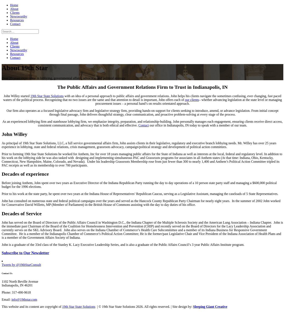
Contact (15, 24)
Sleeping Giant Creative (210, 306)
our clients (192, 100)
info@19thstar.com (24, 299)
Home (14, 5)
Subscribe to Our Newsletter (25, 253)
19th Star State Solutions (47, 96)
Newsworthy (18, 16)
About (14, 9)
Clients (14, 12)
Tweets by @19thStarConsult (21, 265)
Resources (17, 20)
